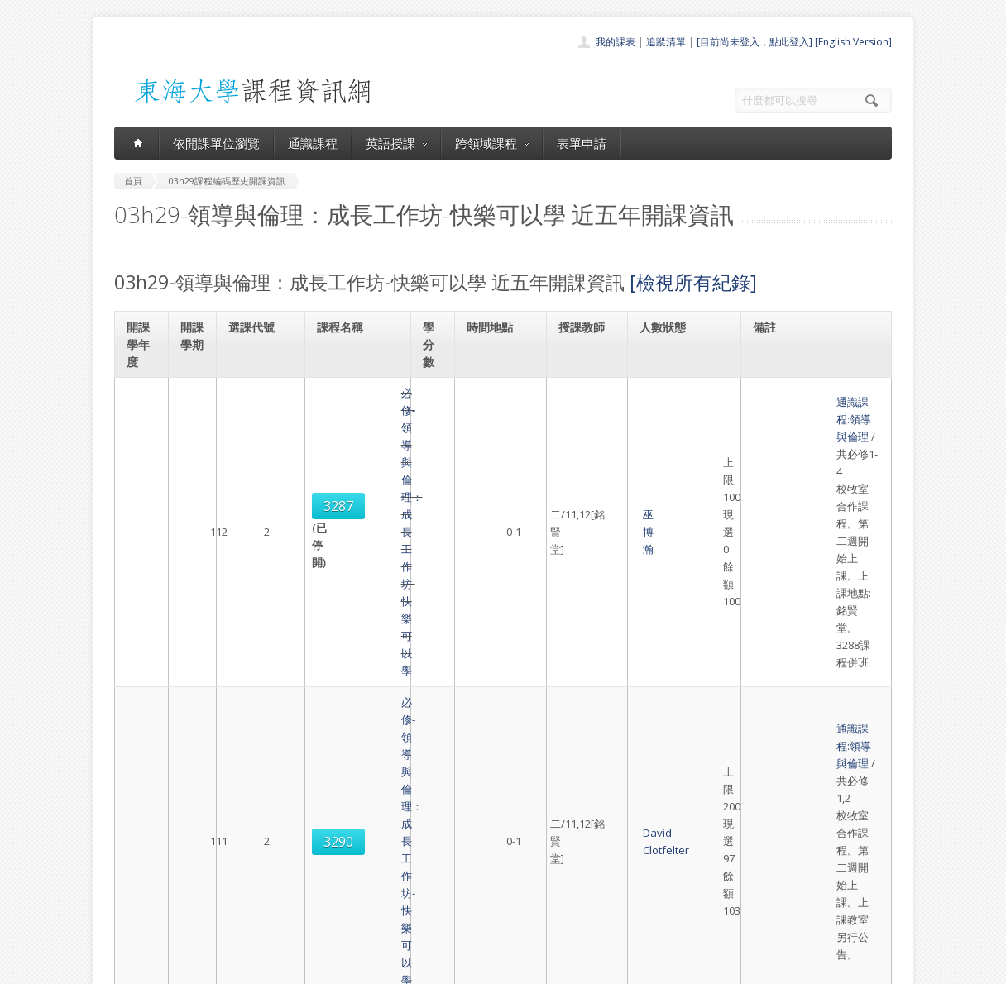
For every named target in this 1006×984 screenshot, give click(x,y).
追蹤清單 (666, 42)
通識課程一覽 (470, 848)
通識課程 (313, 143)
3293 (255, 638)
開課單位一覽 (470, 830)
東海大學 (128, 967)
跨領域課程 (492, 143)
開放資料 (460, 903)
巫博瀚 (577, 444)
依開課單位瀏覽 (216, 143)
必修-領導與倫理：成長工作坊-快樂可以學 (358, 445)
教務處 (391, 967)
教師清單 (460, 921)
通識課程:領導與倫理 (807, 410)
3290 (255, 546)
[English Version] (853, 42)
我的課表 (615, 42)
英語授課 (396, 143)
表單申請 (581, 143)
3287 (255, 437)
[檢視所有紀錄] (693, 282)
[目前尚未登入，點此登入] (754, 42)
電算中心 (339, 967)
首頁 (450, 812)
